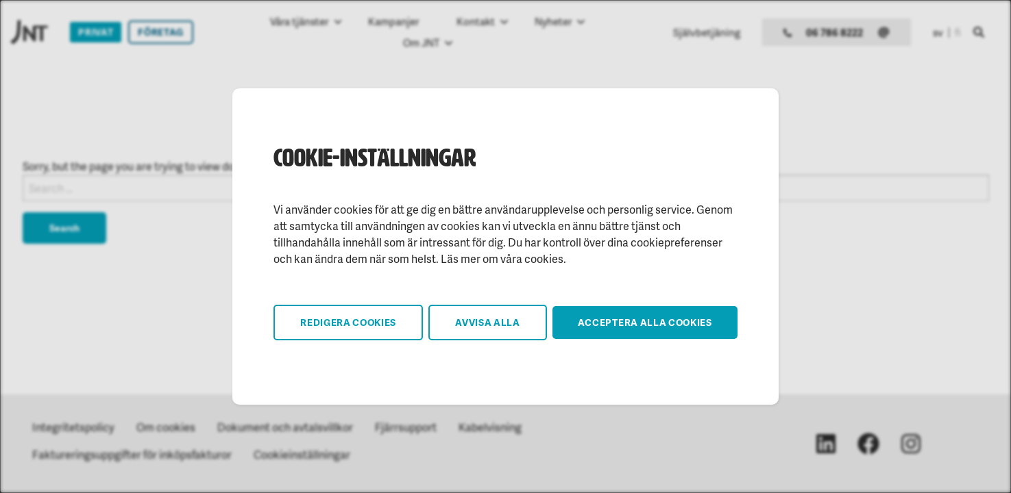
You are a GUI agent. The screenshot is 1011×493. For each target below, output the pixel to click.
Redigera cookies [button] (348, 322)
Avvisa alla (487, 322)
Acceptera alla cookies (645, 322)
